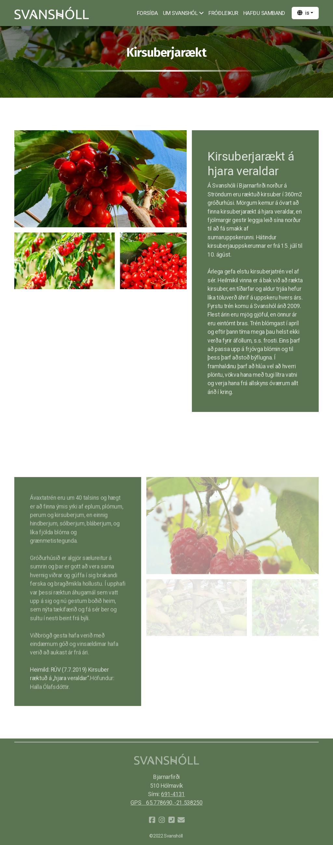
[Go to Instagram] (161, 820)
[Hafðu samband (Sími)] (171, 820)
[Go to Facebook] (152, 820)
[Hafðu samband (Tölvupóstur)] (181, 820)
